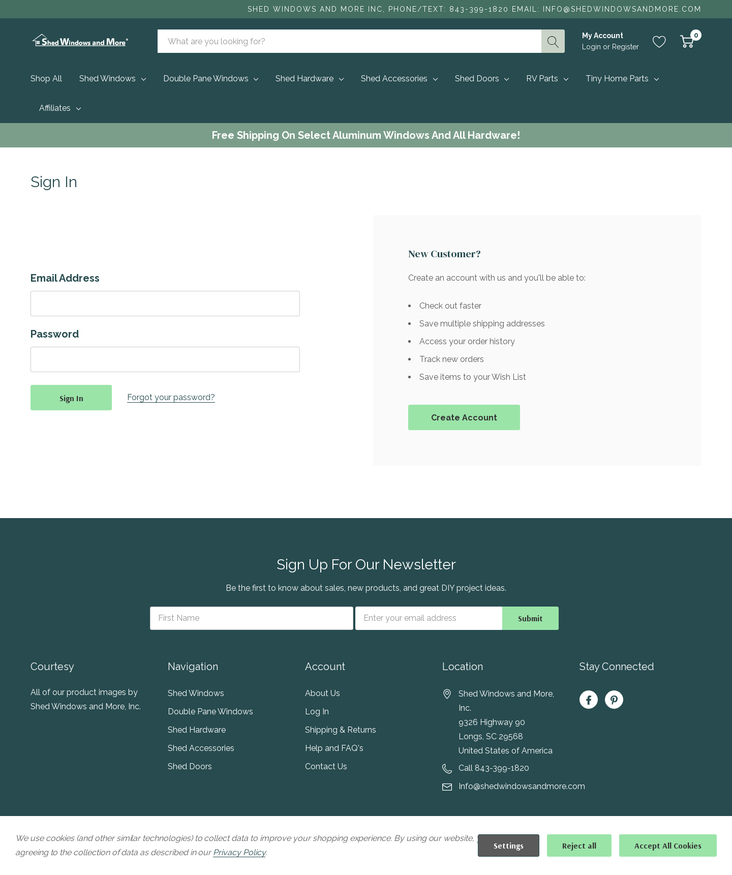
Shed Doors (477, 78)
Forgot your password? (171, 397)
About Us (322, 693)
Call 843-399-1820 (494, 768)
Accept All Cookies (668, 845)
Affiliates (55, 108)
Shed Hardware (304, 78)
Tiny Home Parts (617, 78)
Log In (317, 711)
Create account (464, 418)
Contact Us (326, 766)
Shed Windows (107, 78)
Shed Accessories (394, 78)
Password (54, 334)
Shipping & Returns (340, 730)
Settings (509, 845)
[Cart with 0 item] (687, 41)
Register (625, 47)
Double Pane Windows (206, 78)
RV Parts (542, 78)
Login (592, 47)
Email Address (65, 278)
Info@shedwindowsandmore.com (522, 786)
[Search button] (553, 41)
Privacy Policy (239, 852)
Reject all (579, 845)
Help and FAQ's (334, 748)
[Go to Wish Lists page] (659, 41)
